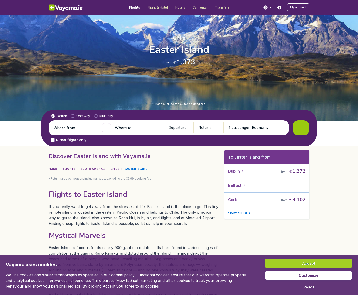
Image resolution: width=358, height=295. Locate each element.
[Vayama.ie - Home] (72, 7)
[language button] (267, 7)
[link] (279, 7)
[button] (298, 7)
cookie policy (122, 275)
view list (124, 280)
